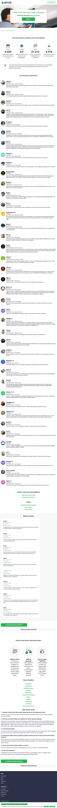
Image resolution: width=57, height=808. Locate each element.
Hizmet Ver (51, 2)
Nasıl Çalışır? (3, 776)
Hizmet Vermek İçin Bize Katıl (28, 629)
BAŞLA (28, 19)
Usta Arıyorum (4, 794)
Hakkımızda (3, 781)
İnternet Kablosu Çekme (28, 706)
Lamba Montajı (28, 701)
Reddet (46, 806)
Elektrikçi (28, 699)
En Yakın (2, 796)
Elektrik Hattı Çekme (28, 688)
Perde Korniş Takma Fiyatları (28, 505)
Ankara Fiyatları (28, 509)
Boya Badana (3, 792)
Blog (2, 779)
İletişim (2, 777)
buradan (37, 806)
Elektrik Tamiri (28, 692)
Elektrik (28, 697)
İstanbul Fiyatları (28, 507)
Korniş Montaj (28, 683)
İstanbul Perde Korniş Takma (28, 495)
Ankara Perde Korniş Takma (28, 497)
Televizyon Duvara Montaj (28, 695)
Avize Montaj (28, 686)
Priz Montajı (28, 703)
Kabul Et (52, 806)
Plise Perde (28, 690)
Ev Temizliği (3, 789)
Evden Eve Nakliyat (4, 790)
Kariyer (2, 783)
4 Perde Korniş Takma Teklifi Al (14, 625)
